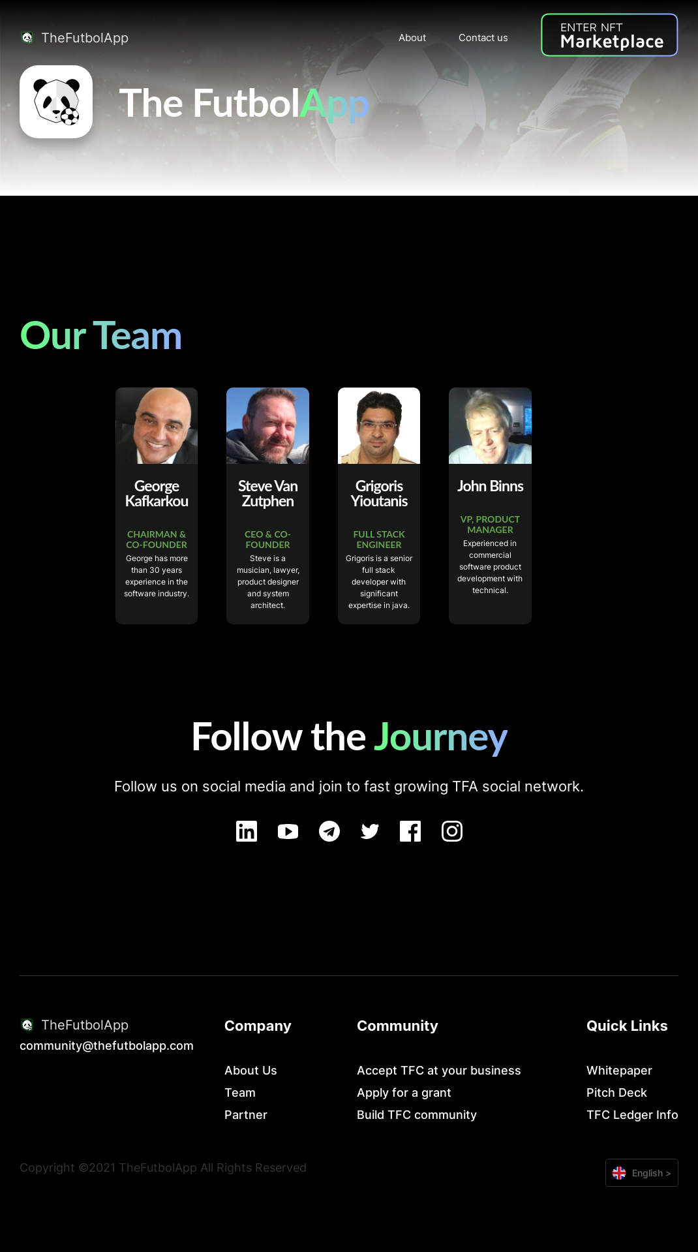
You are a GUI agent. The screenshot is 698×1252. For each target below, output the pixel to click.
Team (240, 1092)
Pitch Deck (616, 1092)
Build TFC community (417, 1115)
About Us (250, 1070)
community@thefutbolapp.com (107, 1045)
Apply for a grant (404, 1092)
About (412, 37)
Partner (245, 1115)
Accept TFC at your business (439, 1070)
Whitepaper (619, 1070)
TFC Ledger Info (632, 1115)
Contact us (483, 37)
